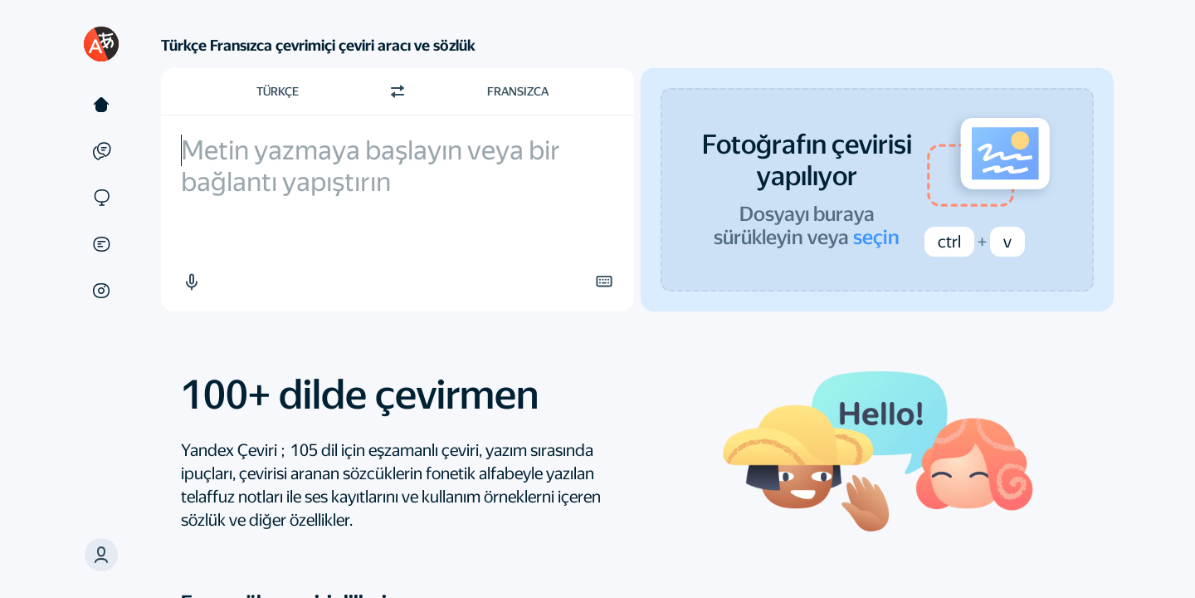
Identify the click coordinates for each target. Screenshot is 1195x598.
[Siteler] (101, 197)
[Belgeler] (101, 244)
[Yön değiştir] (397, 91)
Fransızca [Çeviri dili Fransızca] (518, 91)
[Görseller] (101, 290)
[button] (190, 281)
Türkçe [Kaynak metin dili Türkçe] (277, 91)
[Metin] (101, 104)
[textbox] (397, 213)
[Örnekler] (101, 151)
